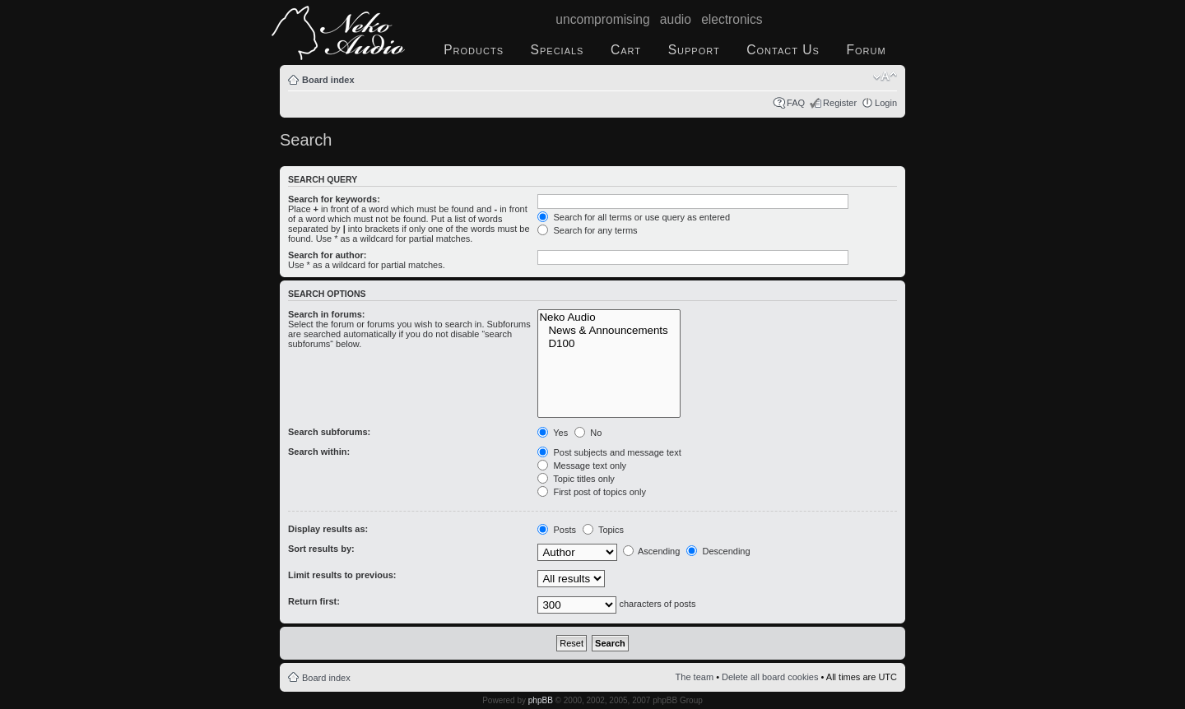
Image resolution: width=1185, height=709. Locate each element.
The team (694, 677)
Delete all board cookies (770, 677)
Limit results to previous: (342, 575)
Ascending (652, 551)
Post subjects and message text (609, 452)
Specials (557, 50)
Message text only (581, 465)
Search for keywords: (334, 199)
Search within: (319, 451)
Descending (718, 551)
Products (474, 50)
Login (886, 103)
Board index (328, 80)
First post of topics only (591, 492)
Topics (603, 530)
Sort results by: (321, 549)
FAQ (796, 103)
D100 (609, 343)
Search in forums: (326, 314)
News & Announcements (609, 330)
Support (694, 50)
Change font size (885, 76)
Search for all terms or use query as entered (633, 217)
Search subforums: (329, 432)
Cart (626, 50)
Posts (556, 530)
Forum (865, 50)
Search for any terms (587, 230)
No (588, 433)
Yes (552, 433)
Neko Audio (609, 317)
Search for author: (327, 255)
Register (840, 103)
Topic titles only (575, 479)
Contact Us (783, 50)
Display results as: (328, 529)
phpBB (540, 700)
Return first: (314, 601)
